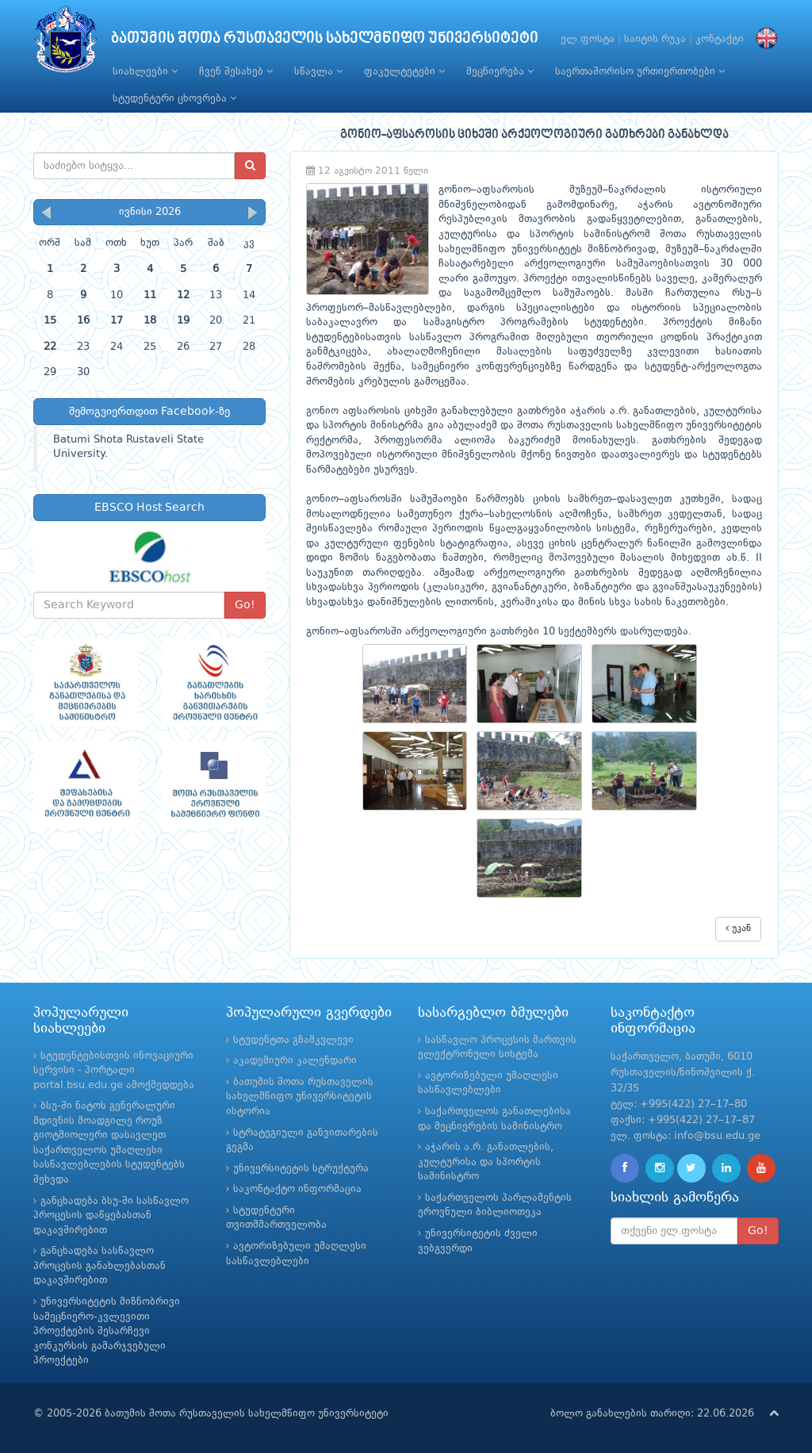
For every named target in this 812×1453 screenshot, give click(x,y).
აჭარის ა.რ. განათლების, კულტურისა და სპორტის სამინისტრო (485, 1162)
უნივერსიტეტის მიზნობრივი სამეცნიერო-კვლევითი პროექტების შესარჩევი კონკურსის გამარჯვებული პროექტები (106, 1331)
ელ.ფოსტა (588, 39)
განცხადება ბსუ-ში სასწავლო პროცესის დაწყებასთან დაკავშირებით (111, 1216)
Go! (245, 605)
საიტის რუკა (655, 39)
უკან (738, 928)
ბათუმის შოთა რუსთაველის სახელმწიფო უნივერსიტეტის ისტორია (299, 1097)
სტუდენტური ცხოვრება (174, 98)
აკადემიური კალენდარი (295, 1061)
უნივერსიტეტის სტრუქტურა (301, 1169)
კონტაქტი (719, 39)
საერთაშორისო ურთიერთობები (640, 71)
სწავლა (318, 71)
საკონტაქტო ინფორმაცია (297, 1189)
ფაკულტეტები (404, 71)
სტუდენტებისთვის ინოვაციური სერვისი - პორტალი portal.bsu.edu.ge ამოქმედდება (113, 1071)
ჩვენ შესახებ (236, 71)
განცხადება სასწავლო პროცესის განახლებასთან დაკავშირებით (99, 1266)
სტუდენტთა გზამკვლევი (293, 1040)
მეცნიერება (500, 71)
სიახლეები (145, 71)
